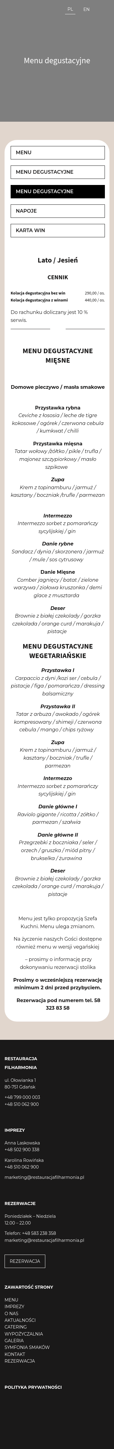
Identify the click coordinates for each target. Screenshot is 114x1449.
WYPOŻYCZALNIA (24, 1334)
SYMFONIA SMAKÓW (27, 1347)
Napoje (26, 211)
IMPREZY (14, 1306)
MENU (11, 1300)
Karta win (30, 230)
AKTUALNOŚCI (20, 1320)
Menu (24, 152)
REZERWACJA (25, 1261)
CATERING (16, 1327)
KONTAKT (15, 1354)
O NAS (11, 1313)
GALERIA (14, 1340)
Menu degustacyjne (45, 172)
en (86, 9)
